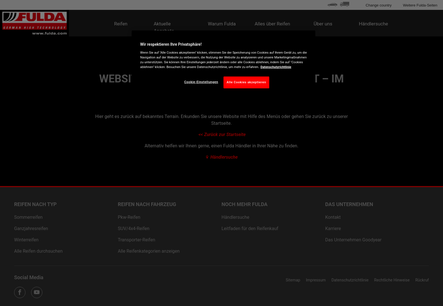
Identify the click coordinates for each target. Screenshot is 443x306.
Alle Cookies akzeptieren (246, 82)
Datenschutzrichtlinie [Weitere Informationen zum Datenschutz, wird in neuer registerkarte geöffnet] (275, 67)
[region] (223, 63)
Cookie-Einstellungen (201, 82)
